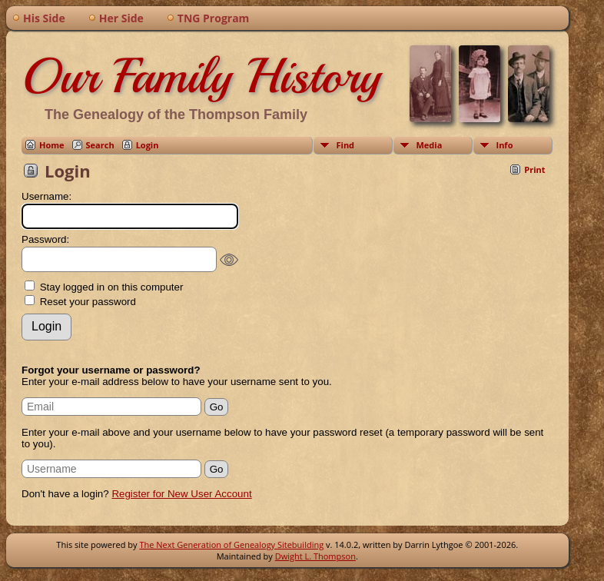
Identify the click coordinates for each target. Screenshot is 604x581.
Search (100, 145)
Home (52, 145)
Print (534, 169)
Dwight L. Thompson (315, 556)
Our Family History (201, 76)
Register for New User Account (181, 494)
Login (147, 145)
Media (429, 145)
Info (504, 145)
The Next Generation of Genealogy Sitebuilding (231, 544)
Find (346, 145)
